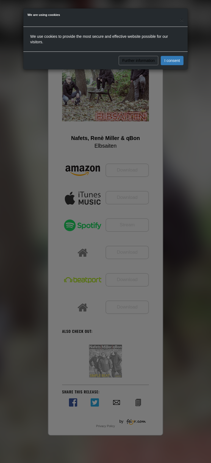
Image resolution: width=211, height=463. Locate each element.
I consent (172, 60)
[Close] (182, 19)
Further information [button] (138, 60)
